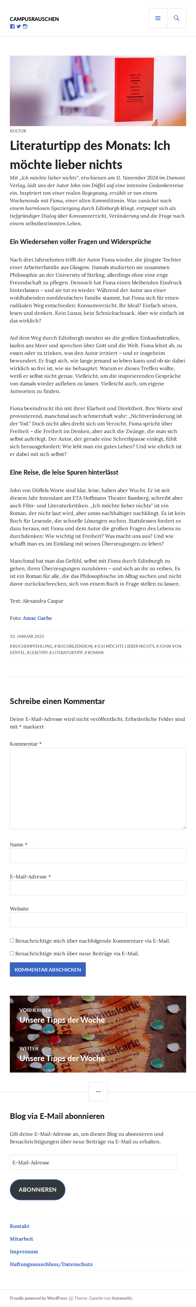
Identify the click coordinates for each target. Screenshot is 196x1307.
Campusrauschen (34, 19)
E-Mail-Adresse (30, 876)
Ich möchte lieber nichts (126, 646)
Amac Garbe (37, 618)
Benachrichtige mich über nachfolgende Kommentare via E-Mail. (92, 941)
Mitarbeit (21, 1239)
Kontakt (20, 1226)
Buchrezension (74, 646)
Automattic (122, 1298)
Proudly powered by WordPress (38, 1298)
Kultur (18, 130)
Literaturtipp (67, 652)
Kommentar (26, 744)
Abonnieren (38, 1189)
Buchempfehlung (32, 646)
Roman (96, 652)
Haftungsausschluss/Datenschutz (51, 1264)
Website (19, 908)
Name (19, 844)
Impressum (24, 1251)
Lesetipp (38, 652)
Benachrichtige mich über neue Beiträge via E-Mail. (77, 953)
